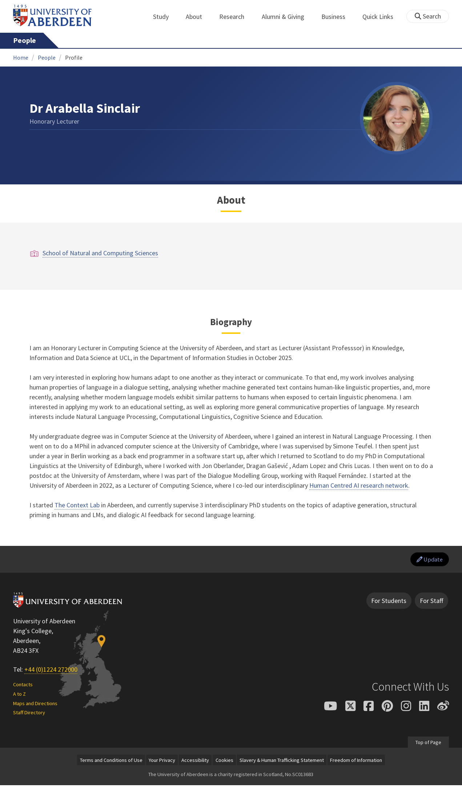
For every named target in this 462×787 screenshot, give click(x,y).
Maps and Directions (35, 705)
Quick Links (381, 16)
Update (428, 560)
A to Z (19, 695)
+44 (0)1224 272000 (50, 671)
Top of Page (428, 743)
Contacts (23, 686)
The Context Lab (77, 505)
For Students (388, 602)
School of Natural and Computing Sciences (100, 253)
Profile (74, 57)
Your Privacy (162, 761)
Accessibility (195, 761)
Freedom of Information (356, 761)
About (198, 16)
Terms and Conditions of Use (111, 761)
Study (165, 16)
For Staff (431, 602)
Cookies (224, 761)
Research (235, 16)
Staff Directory (29, 714)
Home (20, 57)
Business (337, 16)
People (24, 40)
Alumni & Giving (287, 16)
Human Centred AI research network (358, 485)
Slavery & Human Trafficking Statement (282, 761)
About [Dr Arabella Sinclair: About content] (231, 200)
